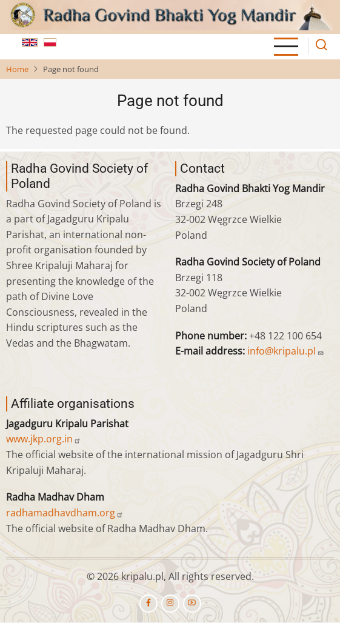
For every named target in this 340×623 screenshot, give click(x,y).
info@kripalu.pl (285, 351)
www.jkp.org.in (43, 438)
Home (17, 69)
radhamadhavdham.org (65, 512)
